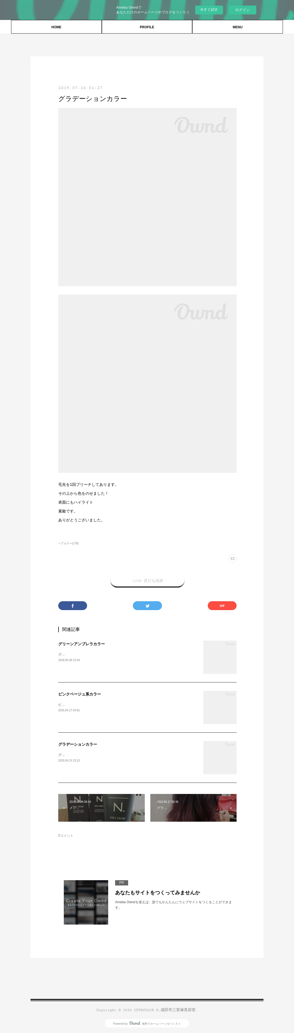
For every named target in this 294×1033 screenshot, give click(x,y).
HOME (56, 27)
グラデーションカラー (77, 744)
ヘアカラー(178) (68, 543)
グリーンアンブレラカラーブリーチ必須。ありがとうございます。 (108, 654)
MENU (237, 27)
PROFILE (147, 27)
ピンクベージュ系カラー (79, 694)
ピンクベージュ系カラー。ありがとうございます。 (96, 705)
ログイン (242, 10)
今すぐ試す (209, 9)
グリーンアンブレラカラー (81, 644)
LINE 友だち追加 (147, 580)
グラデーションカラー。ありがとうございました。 (96, 755)
